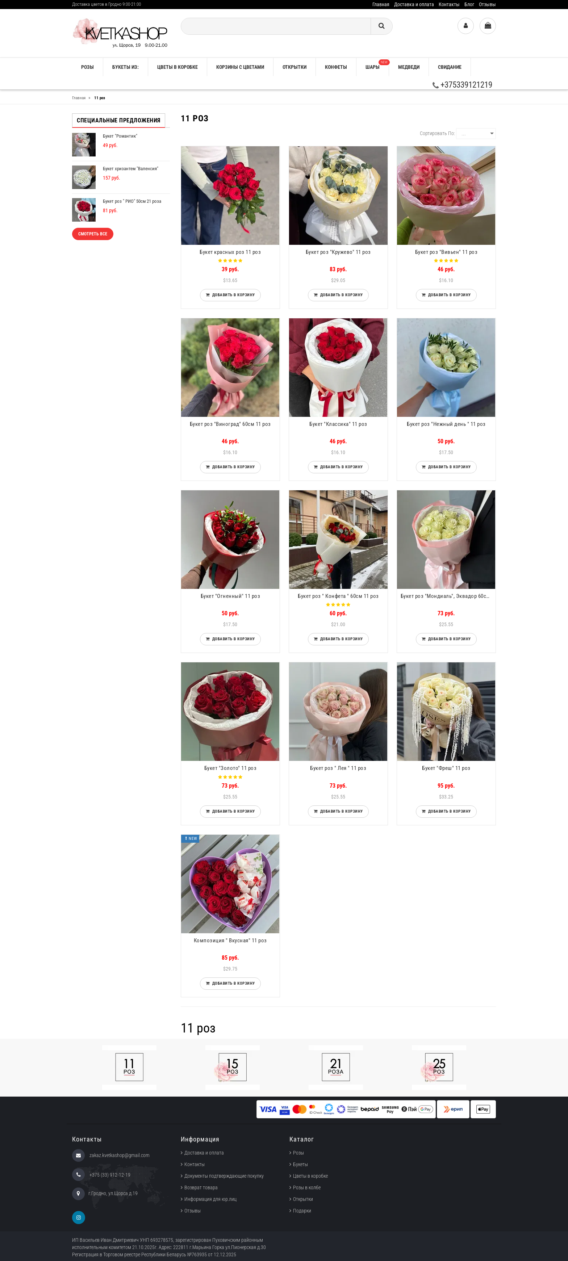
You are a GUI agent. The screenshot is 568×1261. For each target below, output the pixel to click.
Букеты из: (125, 67)
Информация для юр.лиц (210, 1199)
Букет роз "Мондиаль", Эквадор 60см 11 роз (448, 596)
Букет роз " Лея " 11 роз (338, 768)
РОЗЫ (87, 67)
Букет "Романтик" (120, 136)
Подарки (302, 1211)
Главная (380, 4)
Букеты (300, 1164)
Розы (298, 1153)
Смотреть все (92, 233)
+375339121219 (462, 85)
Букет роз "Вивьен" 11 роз (446, 252)
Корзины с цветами (240, 67)
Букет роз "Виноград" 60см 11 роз (230, 424)
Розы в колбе (307, 1187)
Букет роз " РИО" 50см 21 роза (132, 201)
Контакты (449, 4)
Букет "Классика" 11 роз (338, 424)
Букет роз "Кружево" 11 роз (338, 252)
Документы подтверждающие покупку (224, 1176)
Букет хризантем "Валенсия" (130, 168)
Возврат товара (201, 1187)
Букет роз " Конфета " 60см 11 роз (338, 596)
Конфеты (336, 67)
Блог (469, 4)
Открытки (294, 67)
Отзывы (487, 4)
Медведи (408, 67)
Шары (377, 64)
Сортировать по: (437, 133)
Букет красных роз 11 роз (230, 252)
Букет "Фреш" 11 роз (446, 768)
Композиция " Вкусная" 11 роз (230, 940)
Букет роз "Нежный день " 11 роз (446, 424)
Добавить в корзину (232, 295)
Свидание (450, 67)
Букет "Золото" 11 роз (230, 768)
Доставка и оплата (414, 4)
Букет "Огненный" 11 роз (230, 596)
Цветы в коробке (177, 67)
